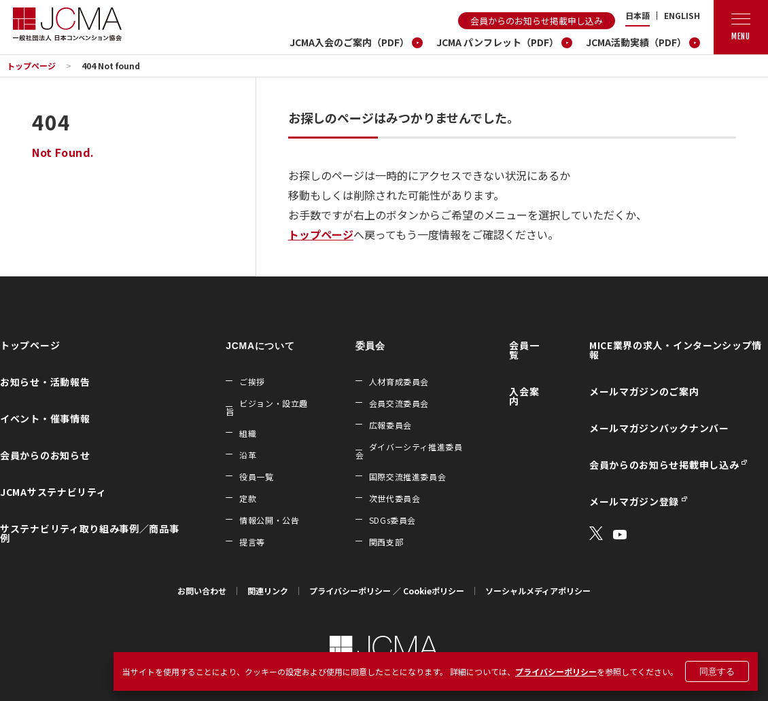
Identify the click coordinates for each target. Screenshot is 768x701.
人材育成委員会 (399, 381)
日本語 (637, 16)
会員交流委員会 (399, 403)
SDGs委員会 (392, 520)
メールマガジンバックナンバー (659, 428)
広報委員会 (390, 425)
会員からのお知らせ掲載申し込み (536, 20)
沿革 (247, 455)
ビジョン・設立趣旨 (267, 407)
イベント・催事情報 (45, 418)
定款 (247, 498)
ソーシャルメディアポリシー (538, 590)
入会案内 (524, 396)
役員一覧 (256, 476)
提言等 (252, 541)
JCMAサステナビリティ (53, 492)
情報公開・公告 (269, 520)
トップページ (31, 65)
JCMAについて (260, 345)
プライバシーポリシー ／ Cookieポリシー (386, 590)
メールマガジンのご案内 (644, 391)
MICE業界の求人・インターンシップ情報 (675, 349)
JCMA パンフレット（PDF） (497, 42)
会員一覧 (524, 349)
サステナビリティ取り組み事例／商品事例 (89, 533)
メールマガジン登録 (634, 501)
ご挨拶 (252, 381)
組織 (247, 433)
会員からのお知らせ (45, 455)
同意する (717, 671)
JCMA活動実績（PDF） (636, 42)
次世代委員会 (395, 498)
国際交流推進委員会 (407, 476)
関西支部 (386, 541)
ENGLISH (682, 16)
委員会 (370, 345)
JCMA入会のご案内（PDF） (349, 42)
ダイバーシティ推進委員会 (409, 451)
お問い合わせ (201, 590)
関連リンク (267, 590)
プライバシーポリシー (556, 671)
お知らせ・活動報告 (45, 382)
